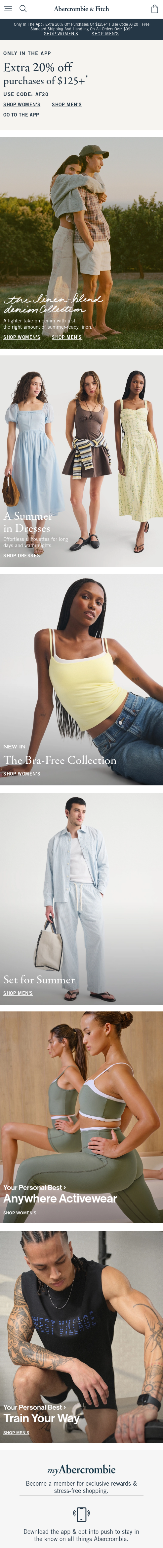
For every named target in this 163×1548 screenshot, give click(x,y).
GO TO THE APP (21, 115)
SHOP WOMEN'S (61, 34)
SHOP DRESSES (21, 556)
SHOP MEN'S (105, 34)
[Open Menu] (6, 9)
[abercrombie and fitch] (81, 8)
